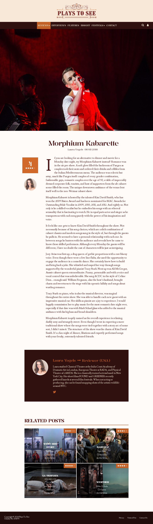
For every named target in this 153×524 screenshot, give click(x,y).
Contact (111, 25)
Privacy (121, 518)
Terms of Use (131, 518)
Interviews (58, 25)
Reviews (43, 25)
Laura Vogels (75, 149)
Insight (85, 25)
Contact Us (143, 518)
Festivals (97, 25)
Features (73, 25)
